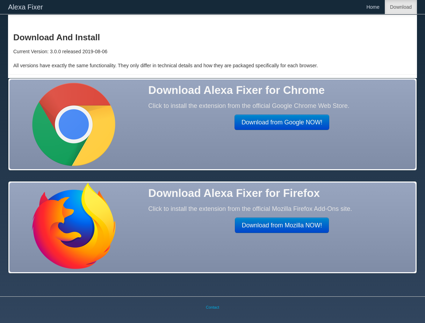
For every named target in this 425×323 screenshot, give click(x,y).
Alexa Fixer (25, 7)
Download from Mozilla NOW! (282, 225)
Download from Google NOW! (282, 122)
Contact (212, 307)
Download (401, 7)
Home (372, 7)
